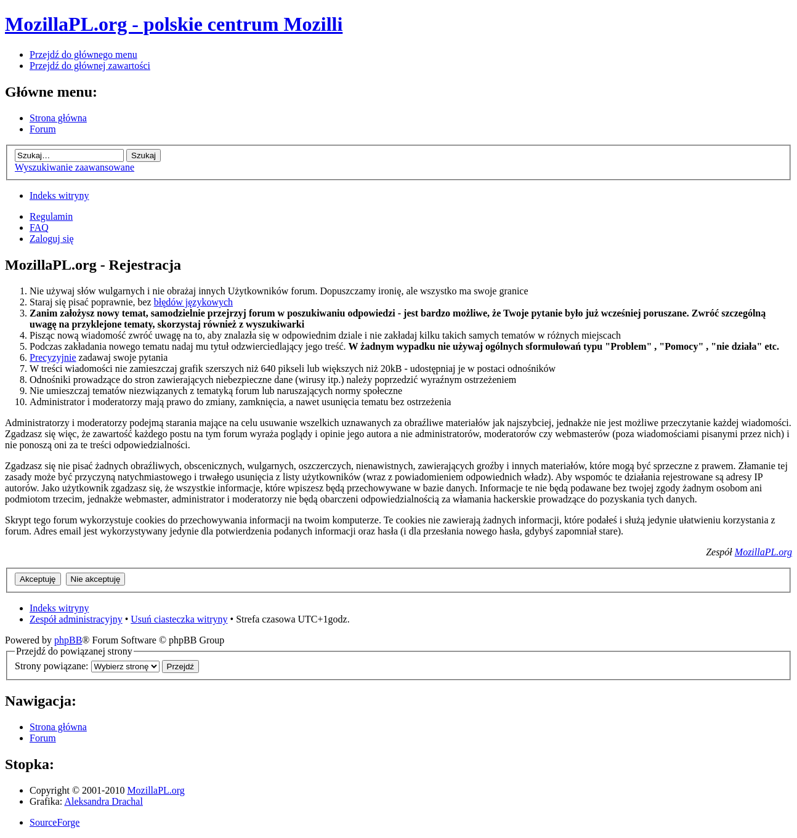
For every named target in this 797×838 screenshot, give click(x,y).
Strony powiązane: (53, 666)
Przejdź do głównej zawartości (90, 65)
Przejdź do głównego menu (83, 54)
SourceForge (54, 822)
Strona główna (58, 118)
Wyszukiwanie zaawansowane (74, 167)
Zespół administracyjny (76, 619)
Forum (43, 129)
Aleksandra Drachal (103, 801)
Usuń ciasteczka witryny (179, 619)
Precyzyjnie (53, 357)
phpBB (68, 640)
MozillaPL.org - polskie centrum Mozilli (173, 24)
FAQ (39, 227)
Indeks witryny (59, 195)
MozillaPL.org (763, 552)
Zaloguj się (52, 238)
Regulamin (51, 216)
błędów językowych (193, 302)
